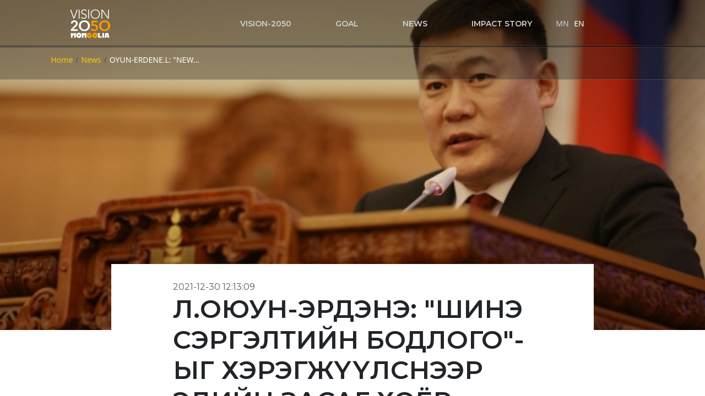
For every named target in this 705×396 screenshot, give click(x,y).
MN (562, 23)
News (415, 24)
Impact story (501, 24)
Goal (347, 24)
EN (579, 23)
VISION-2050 (265, 24)
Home (62, 59)
